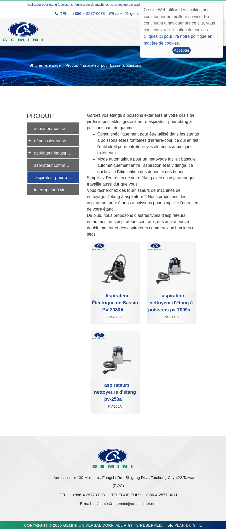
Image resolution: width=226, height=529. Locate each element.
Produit (71, 65)
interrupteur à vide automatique (56, 190)
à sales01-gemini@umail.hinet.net (127, 503)
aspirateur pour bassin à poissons (57, 177)
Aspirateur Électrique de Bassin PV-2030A (115, 302)
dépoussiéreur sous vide (56, 141)
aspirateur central (50, 128)
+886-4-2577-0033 (88, 13)
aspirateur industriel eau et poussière (56, 153)
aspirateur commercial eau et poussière (56, 165)
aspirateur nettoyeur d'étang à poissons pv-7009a (170, 302)
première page (48, 65)
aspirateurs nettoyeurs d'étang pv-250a (115, 392)
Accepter (181, 50)
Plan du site (188, 525)
